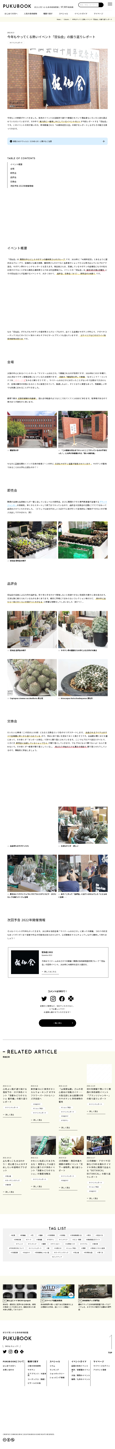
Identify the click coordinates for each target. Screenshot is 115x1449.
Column (66, 19)
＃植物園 (39, 1239)
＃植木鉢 (8, 1185)
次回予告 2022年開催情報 (21, 185)
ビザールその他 (34, 1383)
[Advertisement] (57, 214)
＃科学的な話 (88, 1252)
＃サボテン (64, 1120)
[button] (101, 5)
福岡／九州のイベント (80, 1379)
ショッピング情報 (57, 1377)
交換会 (13, 181)
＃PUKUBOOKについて (16, 1248)
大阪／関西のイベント (80, 1375)
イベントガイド (80, 14)
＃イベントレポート (16, 43)
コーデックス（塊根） (37, 1379)
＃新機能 (23, 1235)
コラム (52, 1366)
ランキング (54, 1369)
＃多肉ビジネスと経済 (97, 1248)
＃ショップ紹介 (38, 1108)
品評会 (13, 177)
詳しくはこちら (50, 971)
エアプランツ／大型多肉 (37, 1374)
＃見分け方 (99, 1235)
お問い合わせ (8, 1369)
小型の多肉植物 (34, 1366)
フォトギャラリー (57, 1373)
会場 (12, 168)
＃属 (47, 1248)
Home (59, 19)
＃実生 (88, 1235)
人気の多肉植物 (30, 14)
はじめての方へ (11, 14)
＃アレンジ (19, 1244)
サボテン (31, 1369)
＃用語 (83, 1248)
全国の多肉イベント (79, 1366)
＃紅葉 (13, 1235)
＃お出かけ (36, 1104)
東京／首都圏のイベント (80, 1370)
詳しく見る (9, 1114)
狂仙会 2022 (47, 952)
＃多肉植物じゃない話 (42, 1252)
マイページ (98, 14)
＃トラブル (83, 1244)
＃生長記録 (14, 1252)
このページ (18, 380)
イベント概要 (16, 164)
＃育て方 (100, 1252)
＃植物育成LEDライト (93, 1239)
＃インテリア (63, 1239)
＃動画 (40, 1235)
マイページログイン (101, 1366)
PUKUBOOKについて (13, 1361)
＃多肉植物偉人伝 (76, 1235)
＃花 (32, 1235)
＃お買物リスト (70, 1244)
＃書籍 (43, 1244)
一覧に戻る (57, 1023)
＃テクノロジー (55, 1244)
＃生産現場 (51, 1235)
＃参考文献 (17, 1239)
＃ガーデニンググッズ (12, 1180)
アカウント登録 (99, 1369)
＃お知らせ (57, 1248)
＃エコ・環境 (76, 1239)
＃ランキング (32, 1244)
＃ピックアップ (57, 1257)
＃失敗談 (62, 1235)
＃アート (28, 1239)
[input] (88, 5)
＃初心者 (8, 1176)
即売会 (13, 172)
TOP (110, 1345)
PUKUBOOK (17, 6)
